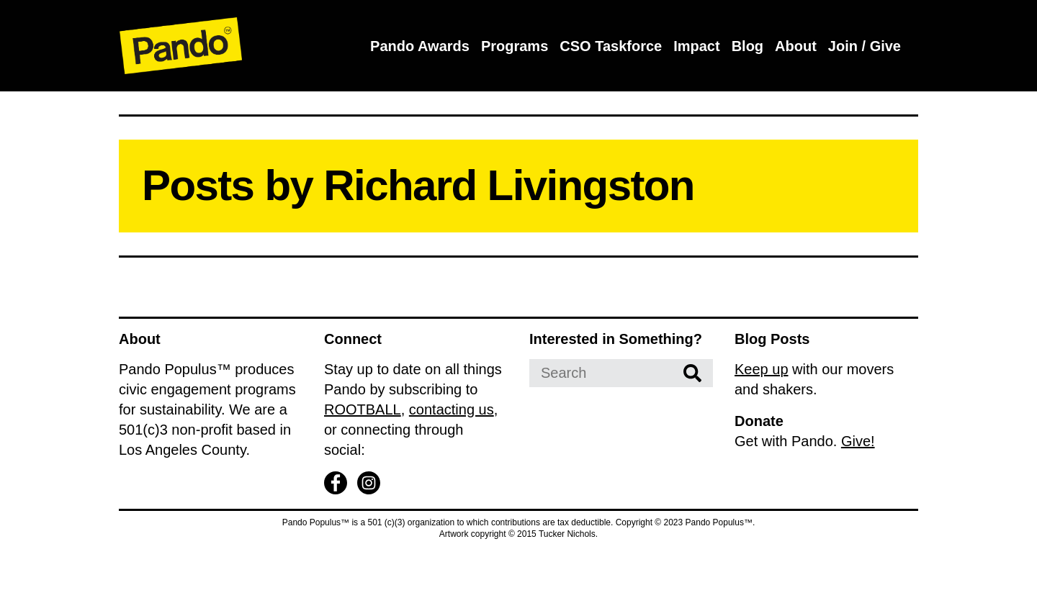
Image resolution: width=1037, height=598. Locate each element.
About (796, 46)
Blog (747, 46)
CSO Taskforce (611, 46)
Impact (696, 46)
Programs (514, 46)
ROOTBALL (362, 409)
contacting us (451, 409)
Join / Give (864, 46)
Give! (858, 441)
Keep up (762, 369)
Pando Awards (420, 46)
